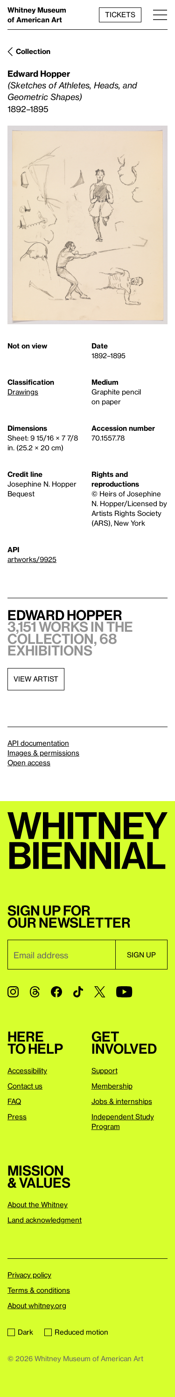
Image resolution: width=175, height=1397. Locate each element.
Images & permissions (43, 753)
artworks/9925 (31, 559)
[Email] (61, 954)
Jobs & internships (121, 1101)
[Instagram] (13, 992)
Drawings (22, 392)
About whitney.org (36, 1305)
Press (17, 1116)
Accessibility (27, 1070)
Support (104, 1070)
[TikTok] (78, 992)
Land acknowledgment (44, 1220)
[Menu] (160, 14)
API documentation (38, 743)
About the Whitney (37, 1204)
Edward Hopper (38, 73)
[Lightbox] (87, 225)
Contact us (24, 1086)
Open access (28, 762)
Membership (112, 1086)
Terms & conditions (38, 1290)
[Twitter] (100, 992)
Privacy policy (29, 1274)
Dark (20, 1332)
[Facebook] (56, 992)
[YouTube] (124, 992)
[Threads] (34, 992)
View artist (36, 679)
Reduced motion (76, 1332)
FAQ (14, 1101)
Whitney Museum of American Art (36, 15)
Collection (33, 51)
